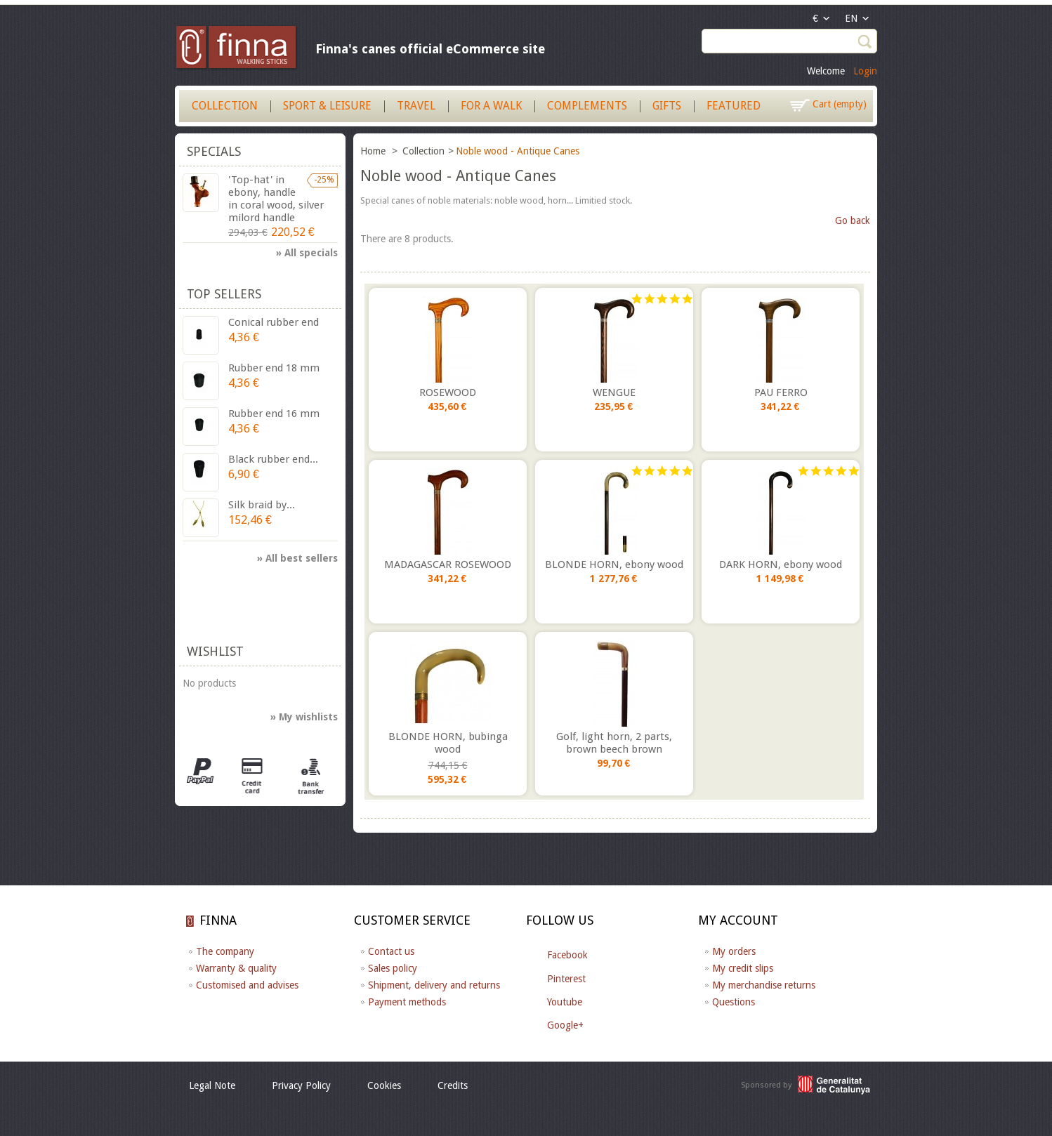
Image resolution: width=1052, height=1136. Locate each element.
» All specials (307, 252)
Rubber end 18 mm (274, 368)
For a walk (491, 105)
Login (865, 71)
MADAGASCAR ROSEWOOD (447, 564)
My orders (734, 951)
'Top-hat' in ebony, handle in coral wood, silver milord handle (276, 198)
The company (225, 951)
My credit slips (742, 968)
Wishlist (215, 651)
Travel (416, 105)
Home (374, 151)
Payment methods (407, 1002)
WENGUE (614, 392)
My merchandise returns (763, 985)
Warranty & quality (236, 968)
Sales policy (392, 968)
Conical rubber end (273, 322)
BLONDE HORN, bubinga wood (448, 742)
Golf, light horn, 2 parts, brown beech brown (614, 742)
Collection (225, 105)
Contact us (391, 951)
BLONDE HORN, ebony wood (614, 564)
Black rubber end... (273, 459)
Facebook (567, 954)
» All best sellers (297, 558)
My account (738, 920)
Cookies (384, 1085)
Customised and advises (247, 985)
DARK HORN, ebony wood (780, 564)
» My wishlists (304, 716)
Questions (733, 1002)
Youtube (564, 1002)
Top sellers (224, 293)
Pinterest (566, 978)
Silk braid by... (261, 504)
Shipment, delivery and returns (434, 985)
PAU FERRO (781, 392)
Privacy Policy (301, 1085)
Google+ (565, 1025)
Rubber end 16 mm (274, 413)
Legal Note (212, 1085)
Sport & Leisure (327, 105)
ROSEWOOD (447, 392)
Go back (852, 220)
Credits (453, 1085)
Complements (587, 105)
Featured (733, 105)
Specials (214, 151)
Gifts (666, 105)
